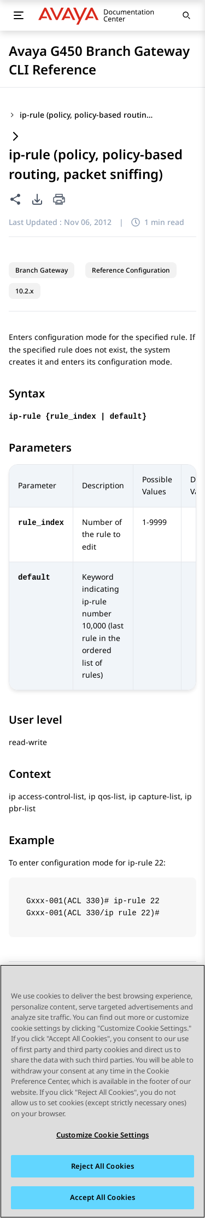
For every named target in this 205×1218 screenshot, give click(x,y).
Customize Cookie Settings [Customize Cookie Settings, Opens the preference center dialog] (102, 1135)
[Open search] (186, 15)
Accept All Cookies (102, 1198)
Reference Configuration (131, 270)
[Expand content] (15, 137)
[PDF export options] (37, 199)
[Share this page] (15, 199)
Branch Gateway (41, 270)
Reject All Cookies (102, 1166)
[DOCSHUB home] (99, 15)
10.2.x (24, 291)
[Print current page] (59, 200)
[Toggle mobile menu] (19, 15)
